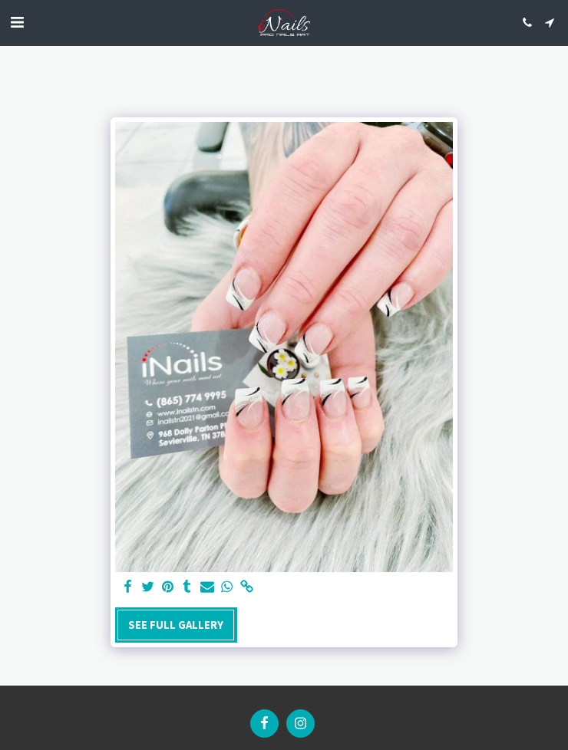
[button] (17, 22)
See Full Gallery (175, 625)
